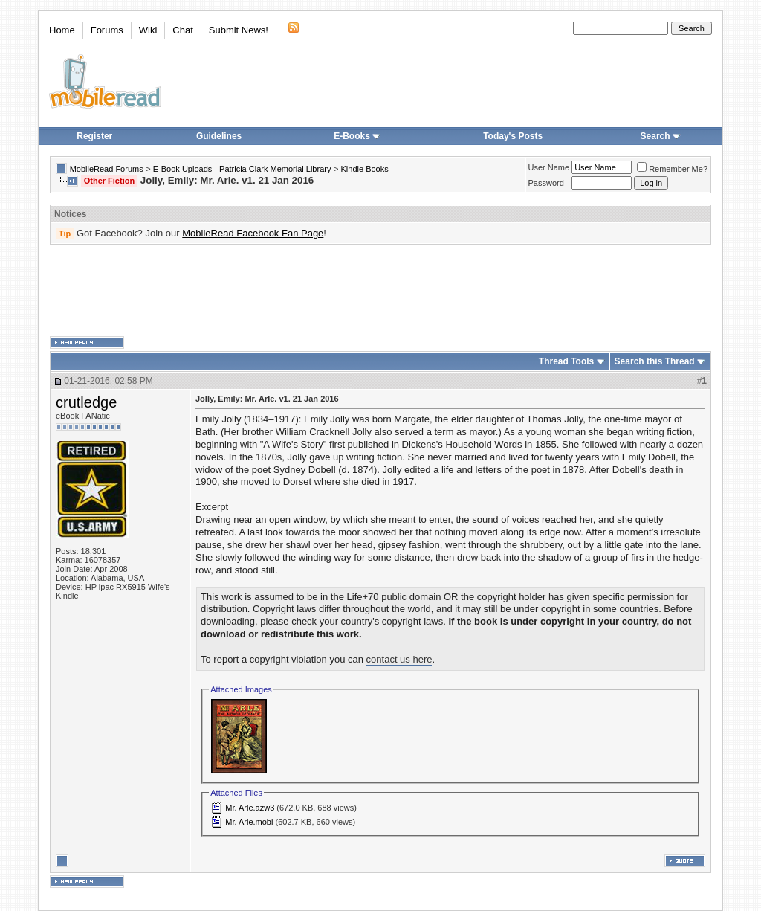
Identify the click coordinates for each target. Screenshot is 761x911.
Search (661, 136)
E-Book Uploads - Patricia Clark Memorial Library (242, 168)
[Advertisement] (380, 290)
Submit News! (238, 30)
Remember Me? (672, 168)
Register (94, 136)
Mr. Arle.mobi (249, 821)
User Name (549, 167)
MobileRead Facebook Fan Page (252, 233)
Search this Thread (655, 361)
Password (546, 182)
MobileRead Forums (106, 168)
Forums (107, 30)
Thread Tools (566, 361)
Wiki (148, 30)
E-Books (357, 136)
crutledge (86, 402)
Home (62, 30)
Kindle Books (365, 168)
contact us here (399, 659)
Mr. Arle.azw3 (249, 807)
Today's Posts (513, 136)
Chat (182, 30)
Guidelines (219, 136)
